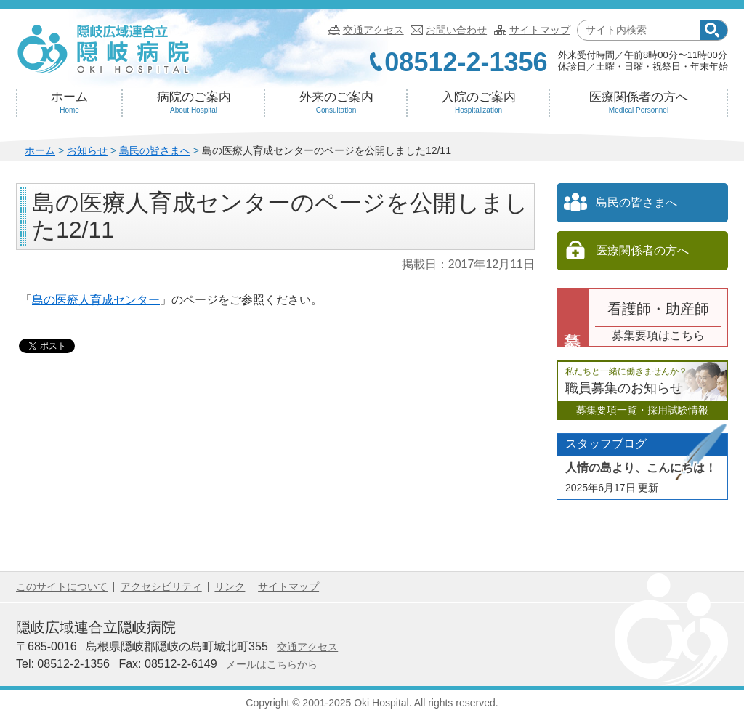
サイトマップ (539, 30)
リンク (229, 586)
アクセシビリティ (161, 586)
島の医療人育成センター (96, 300)
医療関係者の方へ (638, 102)
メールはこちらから (272, 664)
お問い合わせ (456, 30)
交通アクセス (373, 30)
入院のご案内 (478, 102)
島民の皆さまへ (154, 150)
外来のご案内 (336, 102)
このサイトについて (62, 586)
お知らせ (87, 150)
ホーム (69, 102)
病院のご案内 (193, 102)
